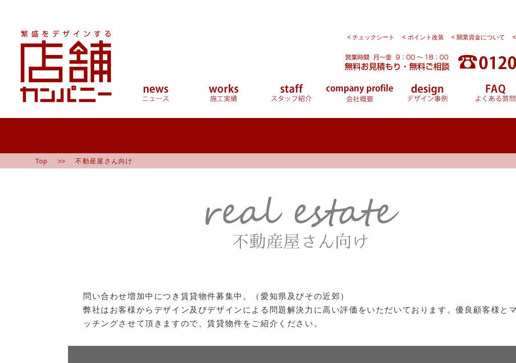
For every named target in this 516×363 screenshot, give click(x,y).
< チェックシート (371, 37)
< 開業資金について (478, 37)
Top (41, 161)
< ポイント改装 (422, 37)
